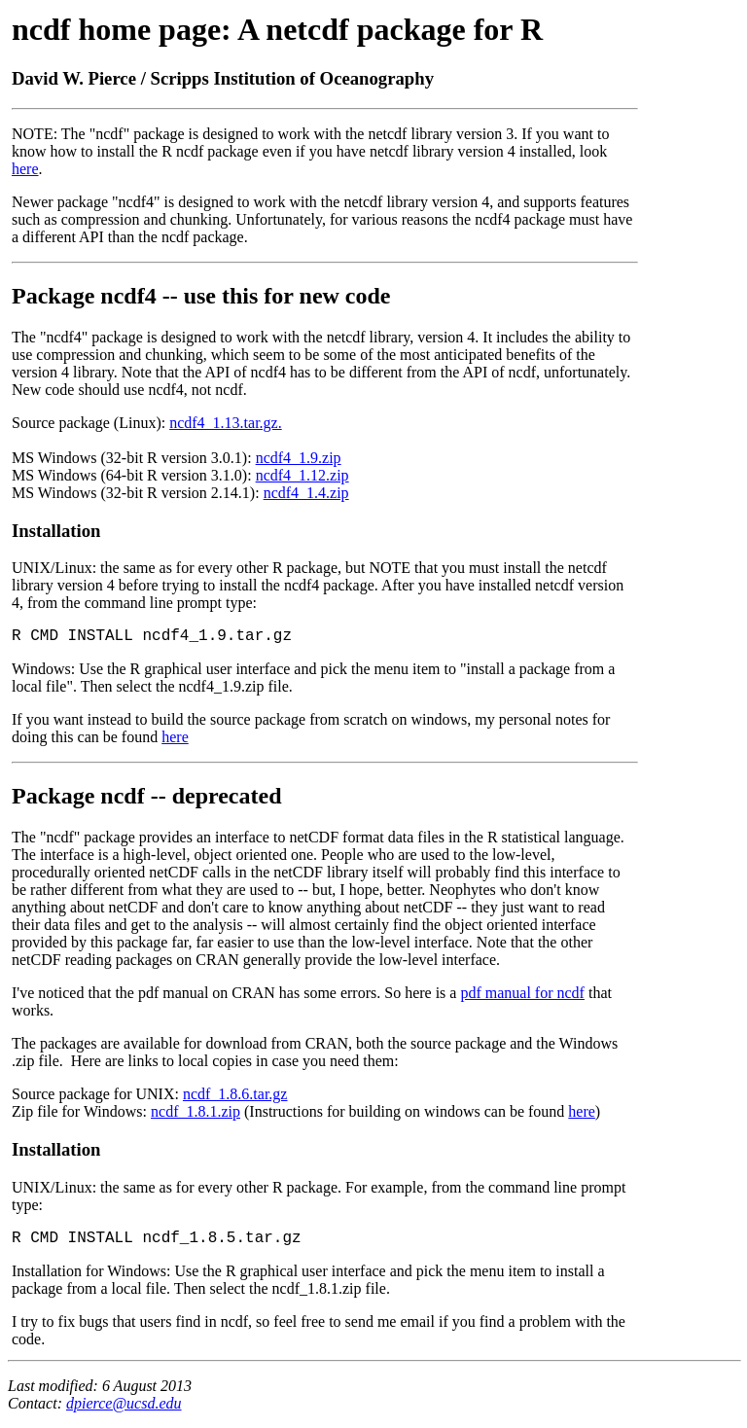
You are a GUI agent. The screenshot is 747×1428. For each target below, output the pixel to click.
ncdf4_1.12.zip (302, 475)
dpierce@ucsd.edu (124, 1403)
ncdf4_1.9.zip (298, 457)
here (25, 169)
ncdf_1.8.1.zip (195, 1111)
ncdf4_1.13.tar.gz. (225, 422)
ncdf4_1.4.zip (306, 492)
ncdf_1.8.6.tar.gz (235, 1094)
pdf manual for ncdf (522, 992)
